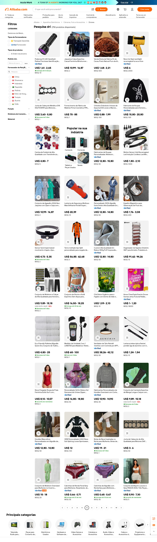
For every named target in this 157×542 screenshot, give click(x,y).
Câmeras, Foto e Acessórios (74, 22)
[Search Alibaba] (62, 9)
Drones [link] (91, 22)
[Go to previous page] (62, 507)
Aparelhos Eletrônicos (51, 22)
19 (116, 508)
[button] (92, 9)
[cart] (125, 10)
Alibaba (36, 22)
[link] (154, 518)
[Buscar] (101, 9)
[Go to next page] (121, 507)
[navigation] (18, 265)
